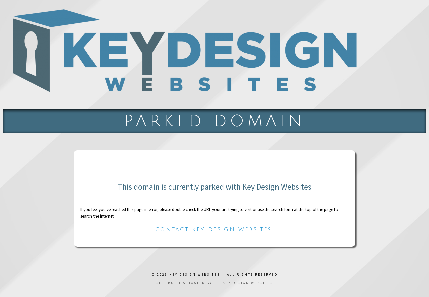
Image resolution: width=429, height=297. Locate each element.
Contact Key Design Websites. (214, 230)
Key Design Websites (194, 274)
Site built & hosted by (214, 283)
